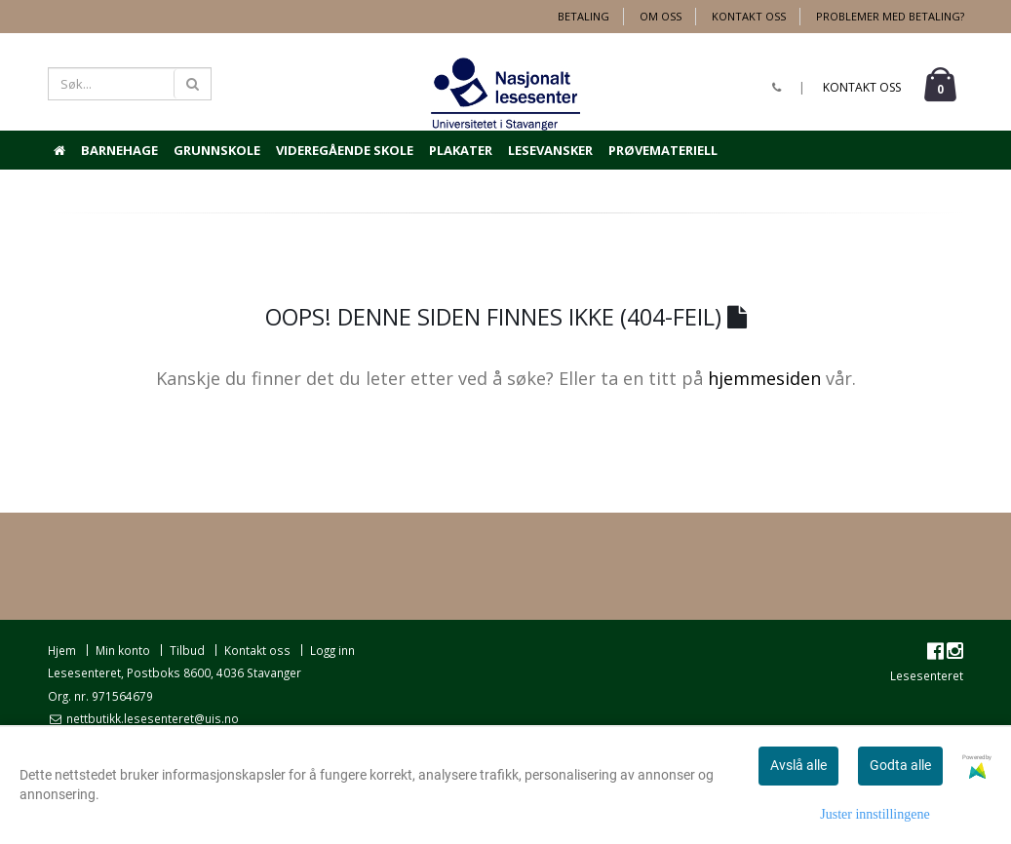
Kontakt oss (749, 16)
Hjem (62, 650)
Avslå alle (798, 765)
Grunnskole (217, 150)
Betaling (583, 16)
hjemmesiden (764, 378)
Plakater (460, 150)
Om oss (660, 16)
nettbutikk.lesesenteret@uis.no (151, 718)
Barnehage (119, 150)
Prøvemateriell (663, 150)
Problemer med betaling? (890, 16)
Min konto (123, 650)
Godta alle (900, 765)
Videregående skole (344, 150)
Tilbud (187, 650)
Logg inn (332, 650)
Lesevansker (550, 150)
